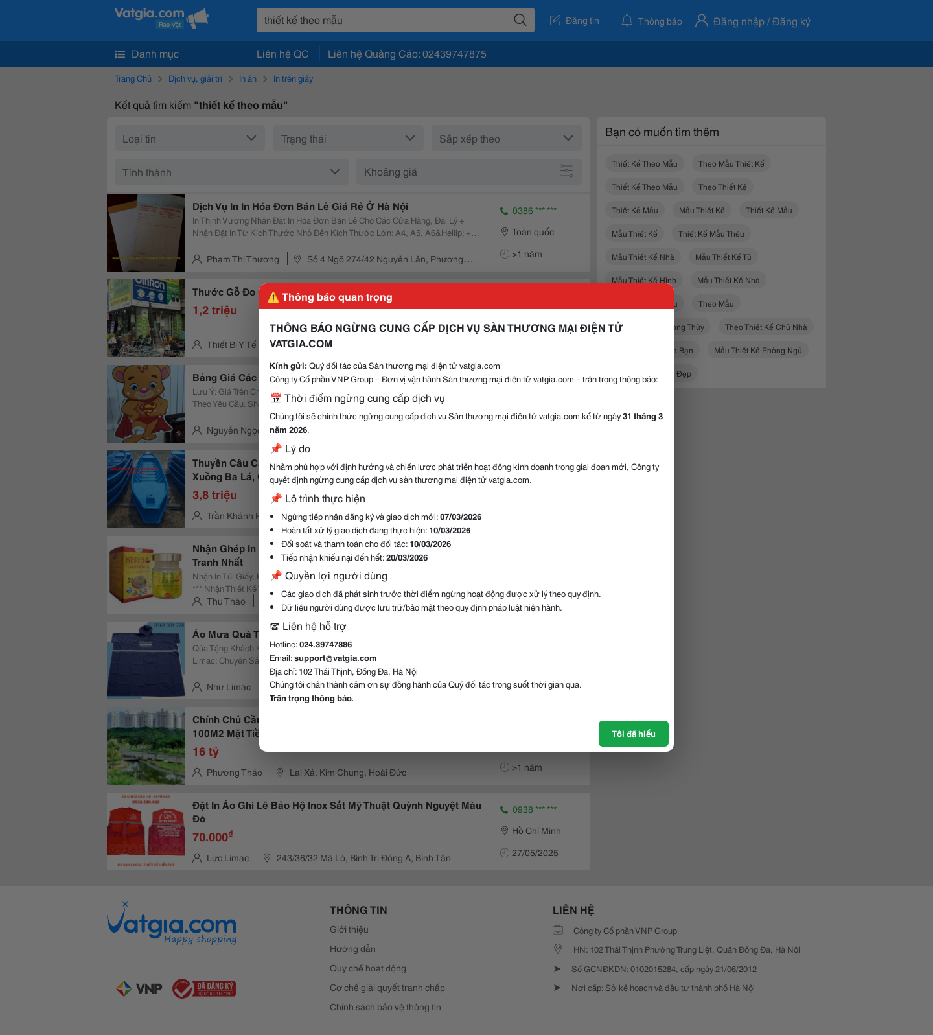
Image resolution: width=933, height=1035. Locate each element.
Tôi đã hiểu (634, 733)
